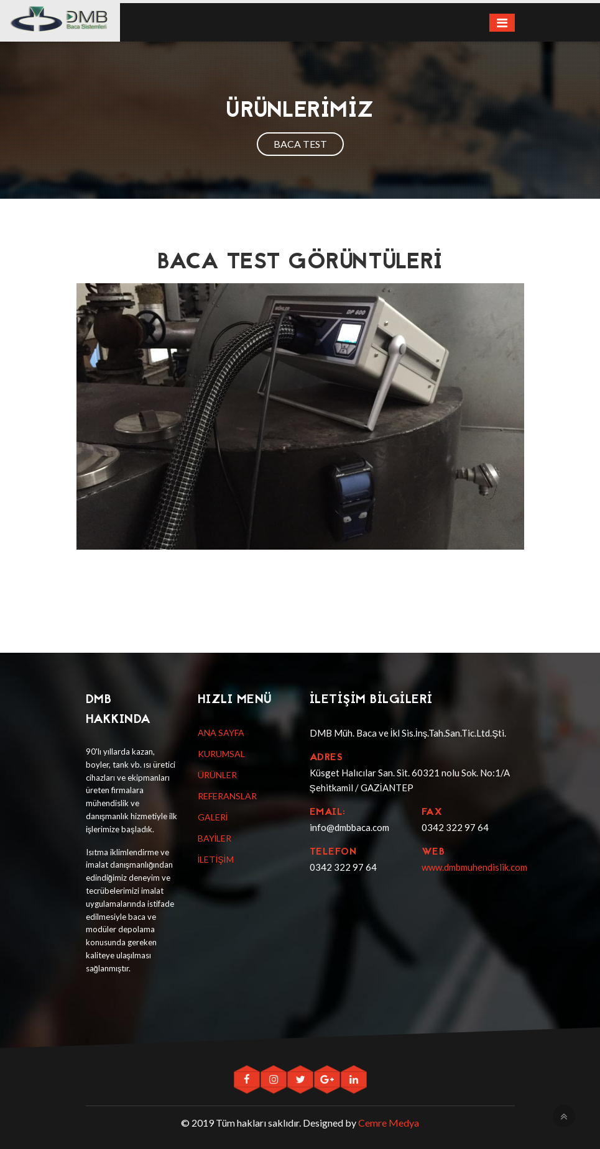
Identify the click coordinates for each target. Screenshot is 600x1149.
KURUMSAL (221, 753)
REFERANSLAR (227, 796)
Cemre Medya (388, 1123)
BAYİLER (215, 838)
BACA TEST (300, 144)
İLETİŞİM (216, 859)
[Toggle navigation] (502, 23)
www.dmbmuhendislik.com (474, 867)
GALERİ (213, 817)
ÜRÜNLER (217, 775)
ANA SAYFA (221, 732)
